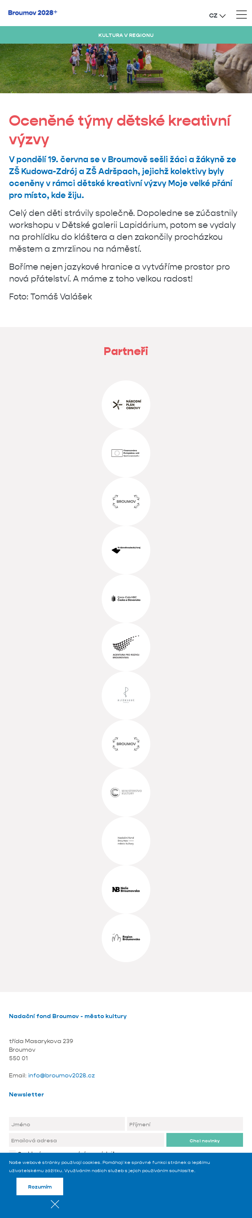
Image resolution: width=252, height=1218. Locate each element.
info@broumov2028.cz (61, 1075)
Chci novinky (204, 1140)
